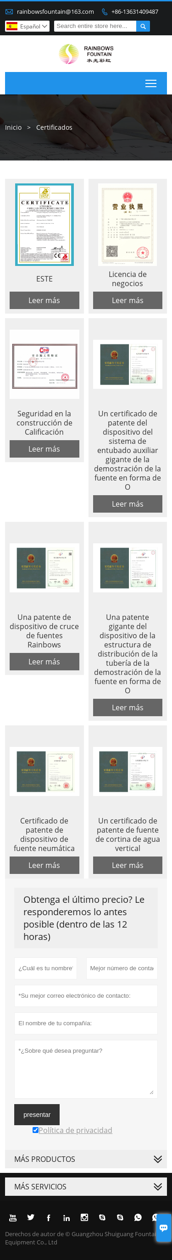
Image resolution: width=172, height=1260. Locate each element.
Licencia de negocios (128, 279)
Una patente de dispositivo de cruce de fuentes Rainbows (44, 631)
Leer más (44, 300)
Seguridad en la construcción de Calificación (44, 423)
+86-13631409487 (134, 11)
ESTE (44, 279)
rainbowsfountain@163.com (55, 11)
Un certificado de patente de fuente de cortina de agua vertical (127, 834)
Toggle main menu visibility (151, 82)
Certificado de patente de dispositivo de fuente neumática (44, 834)
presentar (36, 1114)
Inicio (13, 127)
